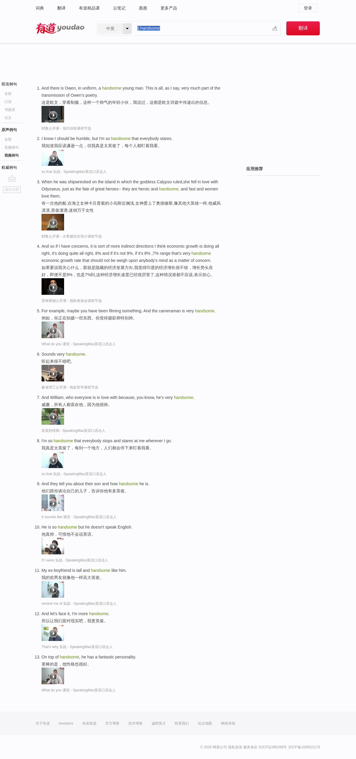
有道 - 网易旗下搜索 (60, 28)
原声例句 (9, 130)
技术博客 (135, 723)
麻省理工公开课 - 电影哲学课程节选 (70, 387)
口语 (8, 102)
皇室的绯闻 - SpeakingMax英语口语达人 (73, 431)
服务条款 (250, 747)
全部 (8, 94)
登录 (308, 8)
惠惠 (143, 8)
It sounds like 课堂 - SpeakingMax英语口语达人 (79, 517)
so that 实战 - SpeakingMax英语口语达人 (74, 172)
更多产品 (168, 8)
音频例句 (11, 147)
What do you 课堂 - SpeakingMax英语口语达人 (79, 344)
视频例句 (11, 155)
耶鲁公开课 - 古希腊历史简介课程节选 (72, 236)
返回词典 (12, 189)
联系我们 (182, 723)
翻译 (61, 8)
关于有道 (43, 723)
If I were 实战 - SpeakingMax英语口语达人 (75, 560)
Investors (66, 723)
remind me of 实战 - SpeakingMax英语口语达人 (79, 604)
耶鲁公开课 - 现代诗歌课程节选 (66, 128)
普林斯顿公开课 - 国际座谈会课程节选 (72, 301)
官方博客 (112, 723)
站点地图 (205, 723)
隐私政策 (235, 747)
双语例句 (9, 84)
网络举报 (228, 723)
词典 (40, 8)
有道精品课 (89, 8)
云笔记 (119, 8)
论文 (8, 118)
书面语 (9, 110)
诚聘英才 (159, 723)
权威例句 (9, 167)
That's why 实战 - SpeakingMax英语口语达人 (77, 647)
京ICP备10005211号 (304, 747)
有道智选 (89, 723)
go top (12, 178)
